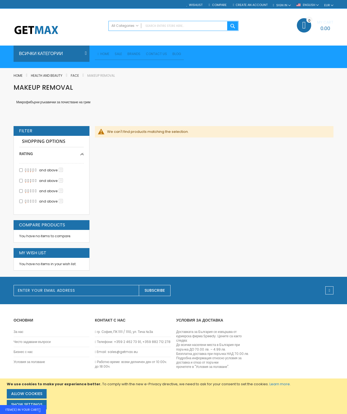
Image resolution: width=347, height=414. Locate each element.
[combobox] (173, 26)
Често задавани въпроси (32, 342)
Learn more (279, 384)
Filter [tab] (25, 132)
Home (18, 76)
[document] (174, 396)
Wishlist (196, 5)
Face (75, 76)
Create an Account (252, 5)
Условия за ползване (29, 362)
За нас (18, 332)
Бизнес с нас (23, 352)
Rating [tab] (26, 154)
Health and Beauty (47, 76)
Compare (219, 5)
